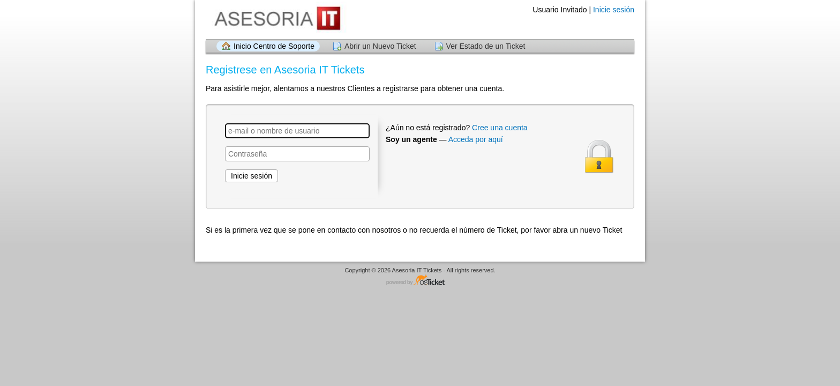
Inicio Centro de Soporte (274, 46)
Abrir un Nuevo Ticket (380, 46)
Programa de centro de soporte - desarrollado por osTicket (420, 280)
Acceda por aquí (475, 139)
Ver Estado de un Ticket (486, 46)
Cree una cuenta (500, 127)
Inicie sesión (613, 9)
